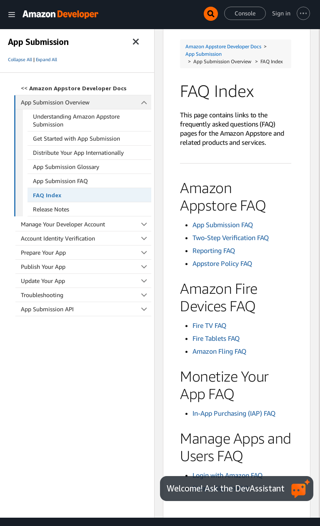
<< (74, 88)
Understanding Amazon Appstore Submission (76, 120)
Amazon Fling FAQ (219, 351)
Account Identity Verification (86, 238)
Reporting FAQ (213, 250)
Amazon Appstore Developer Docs (223, 46)
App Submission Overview (86, 102)
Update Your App (86, 281)
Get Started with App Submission (76, 138)
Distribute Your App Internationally (78, 152)
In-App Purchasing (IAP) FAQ (233, 413)
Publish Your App (86, 266)
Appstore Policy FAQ (222, 263)
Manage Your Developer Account (86, 224)
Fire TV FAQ (209, 325)
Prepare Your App (86, 252)
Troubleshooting (86, 295)
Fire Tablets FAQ (216, 338)
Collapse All (20, 59)
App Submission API (86, 309)
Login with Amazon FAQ (227, 475)
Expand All (46, 59)
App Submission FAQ (60, 180)
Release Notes (51, 209)
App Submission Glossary (66, 166)
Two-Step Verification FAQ (230, 237)
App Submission (203, 54)
